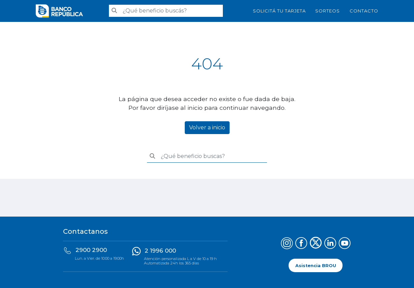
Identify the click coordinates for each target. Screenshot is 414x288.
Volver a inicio (207, 127)
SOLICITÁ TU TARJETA (279, 10)
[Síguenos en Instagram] (287, 244)
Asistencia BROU (315, 265)
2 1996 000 (160, 250)
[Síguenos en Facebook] (301, 244)
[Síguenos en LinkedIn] (330, 244)
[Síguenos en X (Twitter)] (316, 244)
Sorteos (327, 10)
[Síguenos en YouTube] (345, 244)
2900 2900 (91, 250)
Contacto (364, 10)
